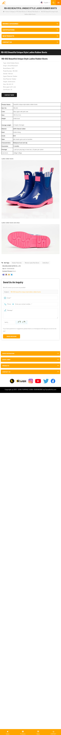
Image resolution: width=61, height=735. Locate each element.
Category (12, 11)
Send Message (12, 336)
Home (6, 11)
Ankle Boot (46, 263)
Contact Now (9, 95)
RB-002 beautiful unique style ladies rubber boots (26, 292)
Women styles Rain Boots (32, 263)
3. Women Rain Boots (32, 11)
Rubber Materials (17, 263)
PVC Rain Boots (20, 11)
